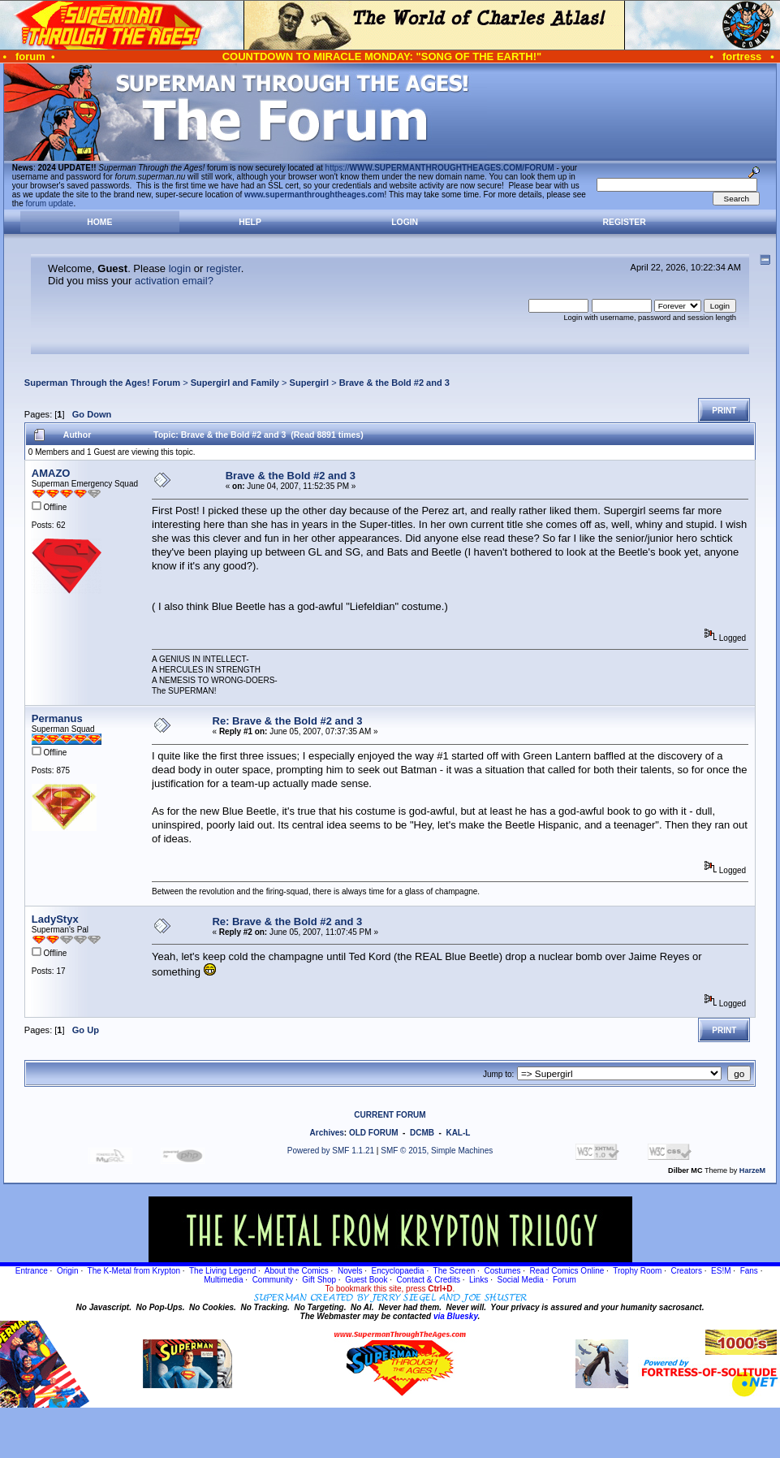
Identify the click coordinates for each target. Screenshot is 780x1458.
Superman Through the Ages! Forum (102, 382)
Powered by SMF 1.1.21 (330, 1150)
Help (250, 222)
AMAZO (51, 473)
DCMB (422, 1132)
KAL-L (458, 1132)
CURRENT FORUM (389, 1114)
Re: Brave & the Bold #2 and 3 (288, 721)
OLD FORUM (374, 1132)
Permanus (57, 718)
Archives (327, 1132)
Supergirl (310, 382)
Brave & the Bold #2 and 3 (394, 382)
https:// (439, 167)
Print (724, 410)
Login (404, 222)
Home (99, 222)
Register (624, 222)
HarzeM (752, 1170)
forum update (50, 203)
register (223, 268)
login (180, 268)
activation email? (174, 281)
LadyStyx (55, 919)
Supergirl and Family (235, 382)
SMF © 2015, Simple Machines (437, 1150)
